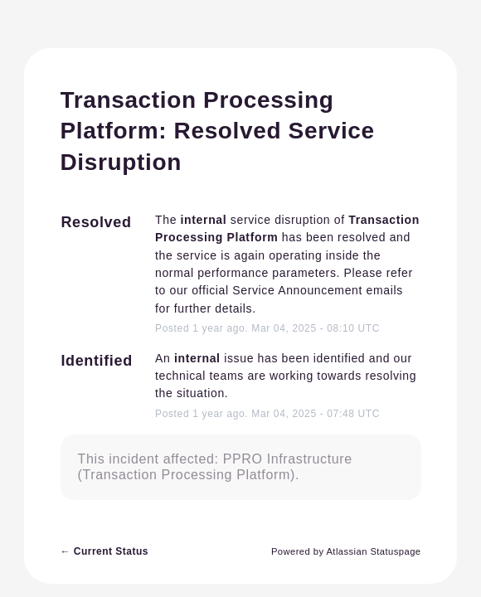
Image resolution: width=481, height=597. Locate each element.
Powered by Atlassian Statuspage (346, 551)
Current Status (104, 551)
